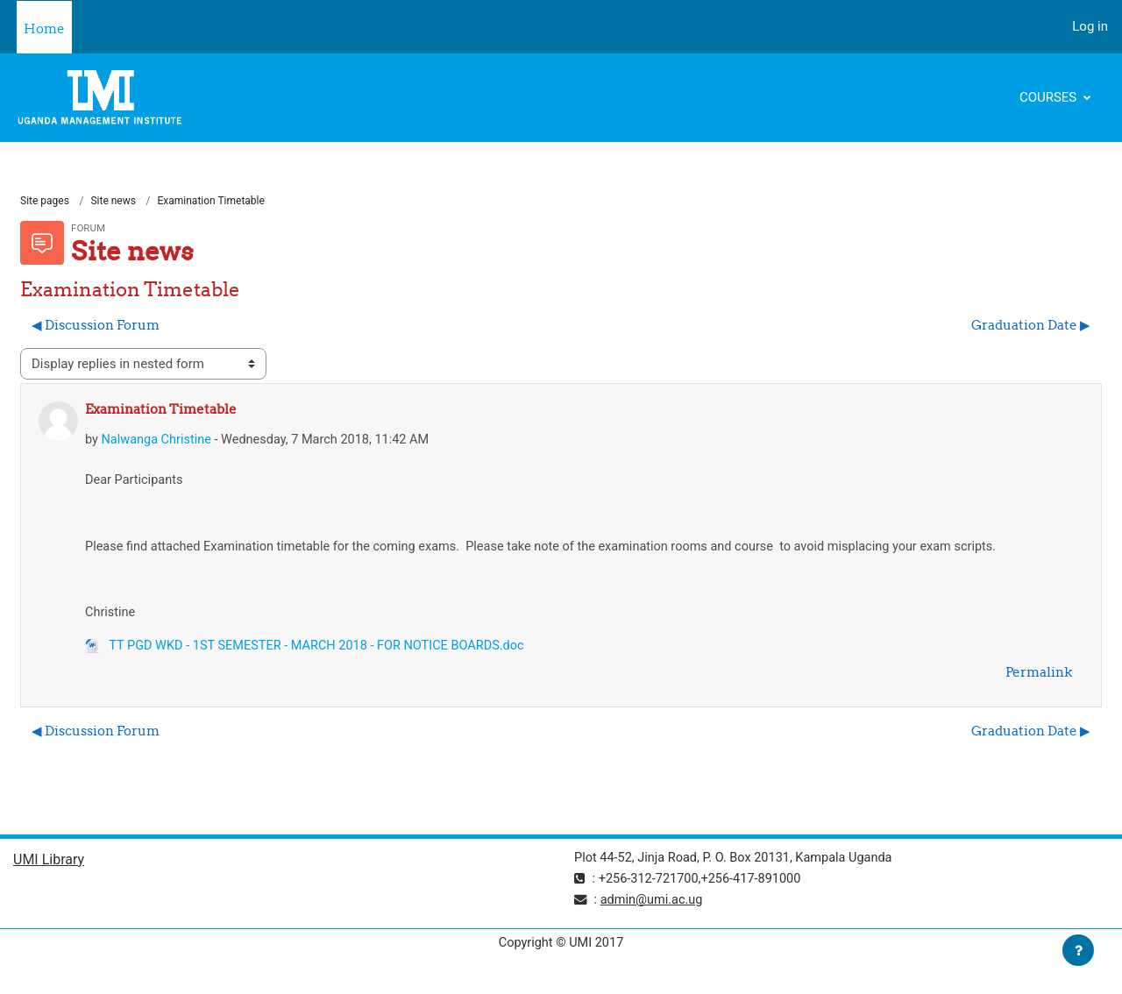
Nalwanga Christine (159, 441)
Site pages (44, 201)
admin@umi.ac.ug (654, 905)
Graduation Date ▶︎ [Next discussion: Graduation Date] (1030, 324)
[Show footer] (1078, 950)
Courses (1049, 97)
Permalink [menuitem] (1038, 677)
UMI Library (48, 865)
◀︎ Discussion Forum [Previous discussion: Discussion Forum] (96, 324)
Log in (1090, 26)
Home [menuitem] (44, 28)
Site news (114, 201)
